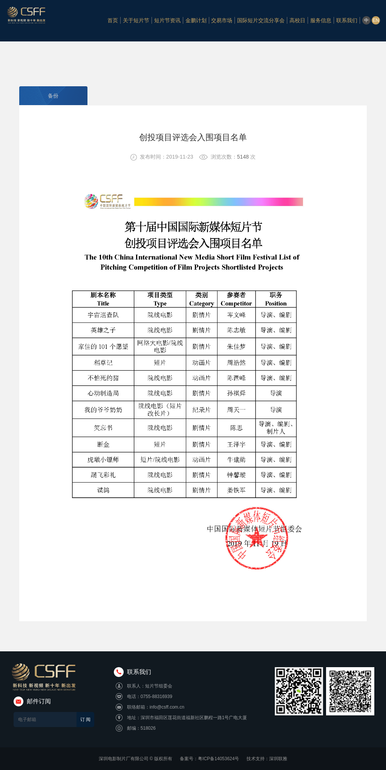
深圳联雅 (278, 758)
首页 (112, 21)
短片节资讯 (167, 21)
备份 (53, 96)
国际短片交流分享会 (261, 21)
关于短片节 (136, 21)
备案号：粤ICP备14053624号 (209, 758)
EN (376, 21)
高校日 (297, 21)
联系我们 (346, 21)
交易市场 (221, 21)
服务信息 (320, 21)
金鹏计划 (196, 21)
